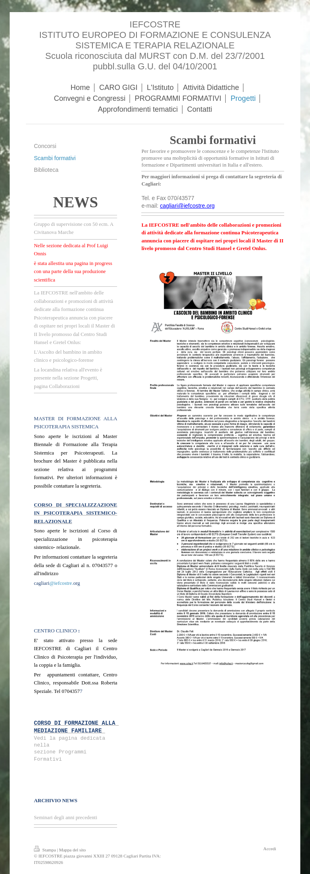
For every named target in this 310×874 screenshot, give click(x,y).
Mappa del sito (72, 849)
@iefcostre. (61, 583)
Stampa (45, 849)
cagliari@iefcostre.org (187, 205)
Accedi (269, 848)
